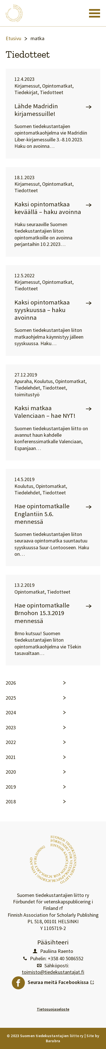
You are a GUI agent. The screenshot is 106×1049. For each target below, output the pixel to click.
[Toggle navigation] (94, 13)
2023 (11, 727)
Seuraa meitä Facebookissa (61, 980)
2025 (11, 698)
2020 (11, 772)
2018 (11, 802)
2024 (11, 713)
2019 (11, 787)
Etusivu (13, 38)
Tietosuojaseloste (53, 1009)
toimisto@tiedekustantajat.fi (53, 972)
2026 (11, 683)
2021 (11, 757)
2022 (11, 742)
